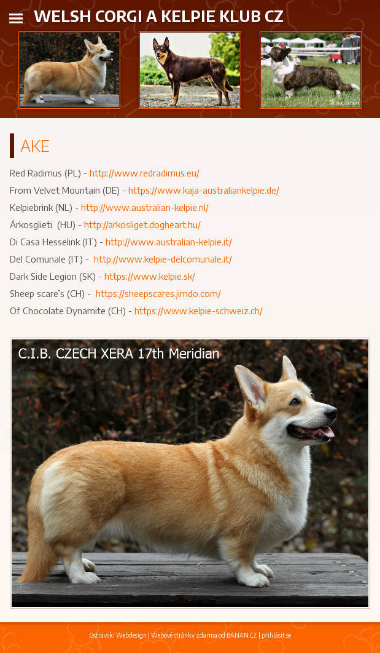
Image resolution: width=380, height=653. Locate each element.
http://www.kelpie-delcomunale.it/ (163, 258)
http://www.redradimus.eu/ (145, 172)
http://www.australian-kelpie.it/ (169, 241)
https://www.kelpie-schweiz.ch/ (198, 310)
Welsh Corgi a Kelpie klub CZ (159, 15)
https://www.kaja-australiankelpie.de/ (203, 190)
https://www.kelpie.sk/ (149, 276)
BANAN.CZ (242, 635)
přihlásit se (276, 635)
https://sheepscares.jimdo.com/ (158, 293)
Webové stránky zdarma (184, 635)
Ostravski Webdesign (119, 635)
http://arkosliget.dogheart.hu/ (142, 224)
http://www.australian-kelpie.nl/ (145, 207)
